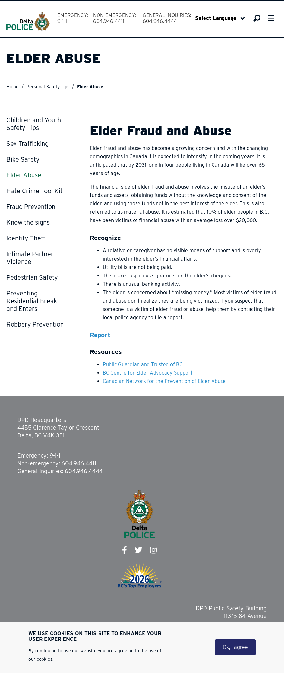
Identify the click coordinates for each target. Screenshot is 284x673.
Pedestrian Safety (32, 277)
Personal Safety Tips (48, 86)
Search (256, 18)
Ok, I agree (235, 647)
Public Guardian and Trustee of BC (143, 364)
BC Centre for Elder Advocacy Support (148, 373)
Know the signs (28, 222)
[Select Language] (220, 18)
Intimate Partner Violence (29, 258)
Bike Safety (23, 159)
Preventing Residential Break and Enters (31, 301)
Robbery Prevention (35, 324)
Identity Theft (25, 238)
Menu (271, 18)
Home (12, 86)
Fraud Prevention (30, 206)
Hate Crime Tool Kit (34, 191)
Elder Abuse (23, 175)
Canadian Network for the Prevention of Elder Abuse (164, 381)
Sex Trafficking (27, 143)
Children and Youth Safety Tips (33, 124)
